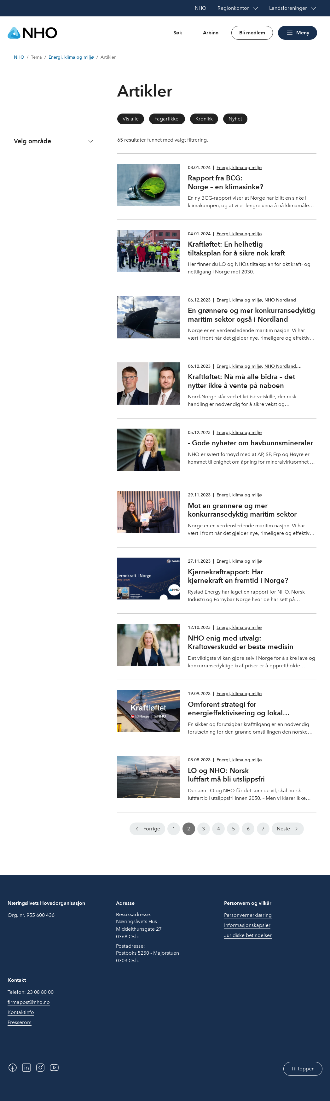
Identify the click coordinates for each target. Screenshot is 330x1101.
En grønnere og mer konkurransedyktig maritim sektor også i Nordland (251, 314)
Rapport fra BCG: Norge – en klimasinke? (225, 182)
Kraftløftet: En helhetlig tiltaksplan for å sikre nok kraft (236, 248)
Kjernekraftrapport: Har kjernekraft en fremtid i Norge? (238, 576)
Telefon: (31, 992)
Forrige (151, 829)
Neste (283, 829)
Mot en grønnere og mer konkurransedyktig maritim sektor (242, 509)
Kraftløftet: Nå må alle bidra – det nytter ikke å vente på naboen (241, 380)
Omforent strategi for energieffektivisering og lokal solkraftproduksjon (235, 713)
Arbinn (210, 33)
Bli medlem (252, 33)
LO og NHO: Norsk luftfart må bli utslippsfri (226, 774)
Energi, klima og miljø (71, 57)
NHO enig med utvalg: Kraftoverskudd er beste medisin (240, 642)
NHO (19, 57)
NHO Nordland (280, 300)
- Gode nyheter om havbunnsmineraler (250, 443)
